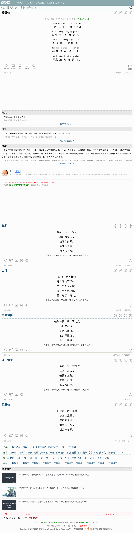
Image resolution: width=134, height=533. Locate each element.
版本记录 (67, 525)
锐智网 (5, 2)
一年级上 (14, 463)
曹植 (74, 452)
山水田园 (126, 310)
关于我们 (58, 525)
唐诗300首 (126, 355)
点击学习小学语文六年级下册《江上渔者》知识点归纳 (67, 389)
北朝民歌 (43, 452)
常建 (96, 452)
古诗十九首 (59, 2)
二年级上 (118, 72)
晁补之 (102, 452)
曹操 (57, 452)
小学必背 (20, 2)
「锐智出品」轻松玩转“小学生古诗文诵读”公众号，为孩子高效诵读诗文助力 (51, 488)
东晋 (92, 457)
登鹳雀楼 (7, 315)
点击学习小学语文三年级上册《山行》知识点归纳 (67, 300)
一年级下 (25, 463)
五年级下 (112, 463)
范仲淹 (10, 399)
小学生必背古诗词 (18, 447)
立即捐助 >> (34, 518)
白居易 (22, 452)
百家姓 (13, 452)
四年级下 (90, 463)
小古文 (30, 2)
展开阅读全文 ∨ (67, 124)
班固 (30, 452)
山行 (4, 270)
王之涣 (10, 355)
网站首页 (50, 525)
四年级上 (80, 463)
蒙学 (74, 447)
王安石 (10, 265)
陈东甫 (111, 452)
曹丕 (63, 452)
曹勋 (68, 452)
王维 (9, 441)
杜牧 (9, 310)
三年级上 (58, 463)
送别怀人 (126, 72)
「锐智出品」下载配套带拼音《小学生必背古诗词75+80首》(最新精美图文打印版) (53, 474)
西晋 (99, 457)
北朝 (12, 457)
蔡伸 (52, 452)
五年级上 (101, 463)
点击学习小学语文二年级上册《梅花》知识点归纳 (67, 255)
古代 (59, 457)
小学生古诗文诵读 (50, 522)
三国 (19, 457)
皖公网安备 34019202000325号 (100, 529)
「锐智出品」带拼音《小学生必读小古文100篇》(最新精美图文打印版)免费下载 (52, 501)
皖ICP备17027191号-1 (77, 529)
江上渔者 (7, 360)
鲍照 (36, 452)
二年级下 (47, 463)
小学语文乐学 (84, 522)
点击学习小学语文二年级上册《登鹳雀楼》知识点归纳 (67, 345)
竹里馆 (6, 404)
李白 (9, 72)
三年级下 (69, 463)
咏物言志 (126, 265)
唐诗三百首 (40, 2)
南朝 (74, 457)
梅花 (4, 225)
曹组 (79, 452)
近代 (107, 457)
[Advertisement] (51, 93)
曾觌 (85, 452)
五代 (67, 457)
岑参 (90, 452)
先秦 (79, 457)
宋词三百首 (50, 2)
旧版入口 (75, 525)
